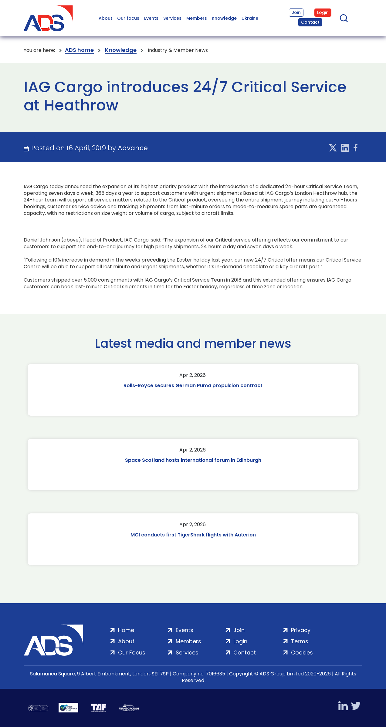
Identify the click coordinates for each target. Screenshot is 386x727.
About (105, 18)
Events (151, 18)
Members (196, 18)
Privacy (300, 630)
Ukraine (250, 18)
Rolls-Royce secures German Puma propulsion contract (193, 385)
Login (323, 12)
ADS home (79, 50)
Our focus (128, 18)
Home (126, 630)
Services (172, 18)
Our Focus (131, 652)
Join (296, 12)
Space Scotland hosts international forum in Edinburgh (193, 460)
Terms (299, 641)
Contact (310, 22)
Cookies (302, 652)
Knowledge (224, 18)
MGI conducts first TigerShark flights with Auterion (193, 534)
